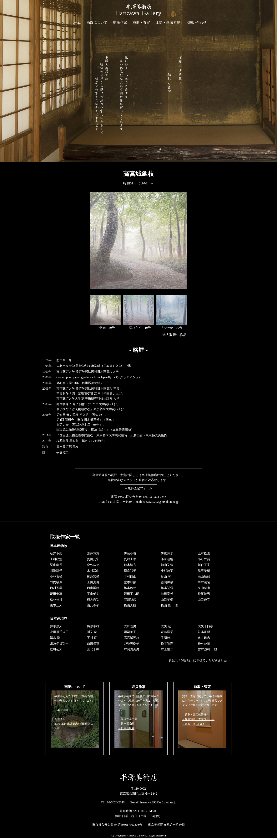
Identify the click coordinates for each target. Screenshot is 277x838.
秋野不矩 (56, 553)
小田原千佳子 (59, 631)
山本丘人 (56, 605)
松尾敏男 (204, 593)
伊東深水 (167, 553)
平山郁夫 (93, 593)
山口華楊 (167, 599)
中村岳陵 (204, 582)
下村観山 (130, 576)
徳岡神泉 (167, 582)
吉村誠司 (204, 649)
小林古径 (56, 576)
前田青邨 (167, 593)
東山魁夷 (204, 587)
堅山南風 (56, 564)
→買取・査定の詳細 (194, 714)
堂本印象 (130, 582)
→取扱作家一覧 (127, 718)
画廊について (97, 22)
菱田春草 (56, 593)
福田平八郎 (131, 593)
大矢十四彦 (205, 626)
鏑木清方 (130, 564)
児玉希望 (204, 570)
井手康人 (56, 626)
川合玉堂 (204, 564)
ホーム (75, 22)
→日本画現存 (126, 728)
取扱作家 (120, 22)
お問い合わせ (196, 22)
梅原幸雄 (93, 626)
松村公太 (56, 649)
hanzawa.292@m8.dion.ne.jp (161, 501)
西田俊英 (93, 643)
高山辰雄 (204, 576)
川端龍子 (56, 570)
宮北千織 (93, 649)
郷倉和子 (130, 570)
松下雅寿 (167, 643)
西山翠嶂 (93, 587)
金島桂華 (93, 564)
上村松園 (204, 553)
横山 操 (166, 605)
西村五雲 (56, 587)
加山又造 (167, 564)
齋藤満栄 (167, 631)
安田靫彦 (130, 599)
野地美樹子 (131, 643)
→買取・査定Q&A (193, 724)
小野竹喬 (204, 559)
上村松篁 (56, 559)
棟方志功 (93, 599)
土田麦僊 (93, 582)
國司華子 (130, 631)
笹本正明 (204, 631)
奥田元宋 (93, 559)
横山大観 (130, 605)
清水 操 (55, 637)
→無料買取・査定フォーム (198, 719)
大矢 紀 (166, 626)
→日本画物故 (126, 723)
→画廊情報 (61, 710)
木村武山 (93, 570)
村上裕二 (167, 649)
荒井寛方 (93, 553)
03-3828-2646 (157, 496)
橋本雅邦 (130, 587)
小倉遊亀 (167, 559)
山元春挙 (93, 605)
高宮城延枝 (131, 637)
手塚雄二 (167, 637)
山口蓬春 (204, 599)
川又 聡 (92, 631)
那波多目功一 (59, 643)
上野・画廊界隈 (168, 22)
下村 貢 (92, 637)
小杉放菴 (167, 570)
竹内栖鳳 (56, 582)
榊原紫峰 (93, 576)
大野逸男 (130, 626)
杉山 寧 (166, 576)
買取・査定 (141, 22)
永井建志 (204, 637)
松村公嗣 (204, 643)
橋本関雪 (167, 587)
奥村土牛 (130, 559)
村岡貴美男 (131, 649)
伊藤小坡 (130, 553)
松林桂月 (56, 599)
